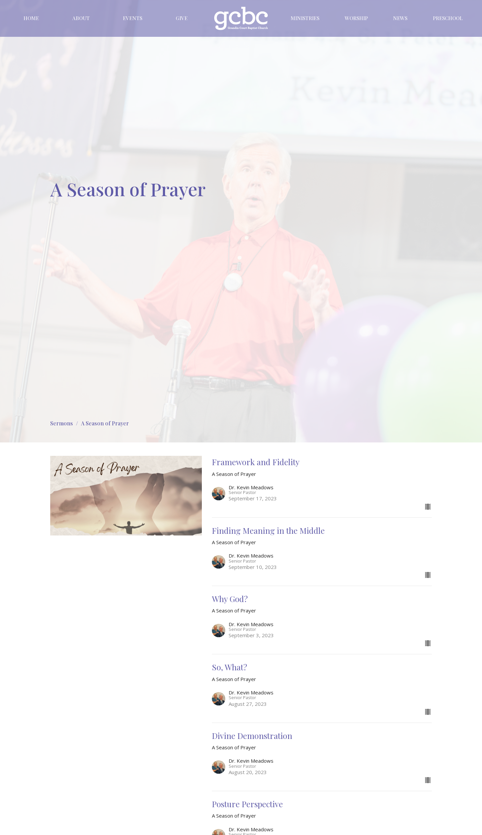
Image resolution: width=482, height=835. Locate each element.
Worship (356, 18)
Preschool (448, 18)
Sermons (61, 423)
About (81, 18)
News (400, 18)
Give (181, 18)
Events (132, 18)
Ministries (305, 18)
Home (31, 18)
